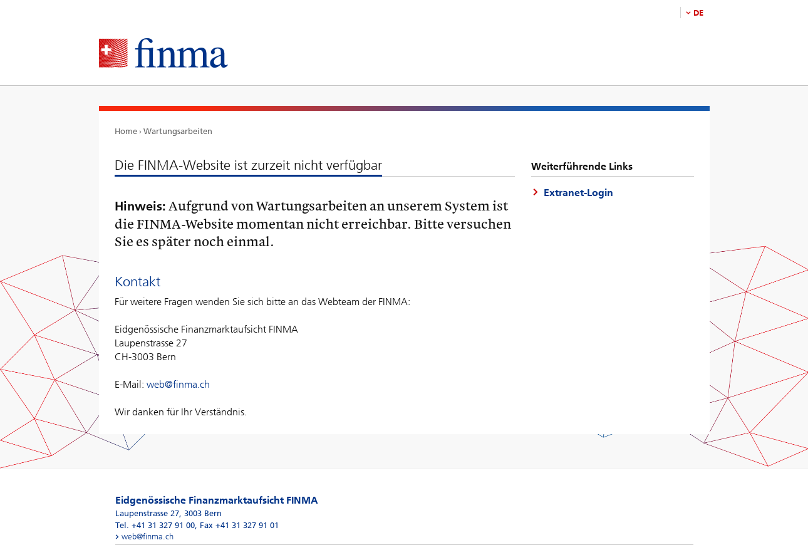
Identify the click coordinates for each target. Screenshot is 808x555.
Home (126, 131)
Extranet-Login (578, 193)
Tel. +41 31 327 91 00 (155, 525)
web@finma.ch (178, 384)
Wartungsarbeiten (177, 131)
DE (698, 13)
